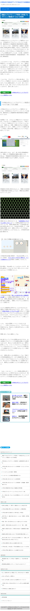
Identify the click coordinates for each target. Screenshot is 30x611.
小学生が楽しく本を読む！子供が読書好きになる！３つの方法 (15, 546)
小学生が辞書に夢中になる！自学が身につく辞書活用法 (14, 509)
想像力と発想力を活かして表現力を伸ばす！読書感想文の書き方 (15, 529)
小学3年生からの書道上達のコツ (9, 588)
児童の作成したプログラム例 (10, 311)
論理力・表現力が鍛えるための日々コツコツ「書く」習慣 (14, 525)
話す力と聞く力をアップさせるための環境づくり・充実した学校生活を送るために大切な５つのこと (15, 538)
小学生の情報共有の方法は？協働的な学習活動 (12, 488)
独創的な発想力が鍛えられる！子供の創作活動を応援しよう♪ (15, 534)
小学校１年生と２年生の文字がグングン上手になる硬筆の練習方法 (15, 584)
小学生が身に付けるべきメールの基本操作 (11, 479)
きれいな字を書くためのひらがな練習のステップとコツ (14, 579)
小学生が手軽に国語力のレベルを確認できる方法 (12, 550)
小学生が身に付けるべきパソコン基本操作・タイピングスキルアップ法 (15, 467)
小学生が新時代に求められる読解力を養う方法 (12, 543)
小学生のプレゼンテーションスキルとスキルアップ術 (13, 491)
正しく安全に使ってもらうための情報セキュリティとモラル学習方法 (15, 496)
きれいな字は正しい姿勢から (8, 576)
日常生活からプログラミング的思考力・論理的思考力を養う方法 (15, 462)
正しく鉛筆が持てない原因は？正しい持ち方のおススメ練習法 (15, 572)
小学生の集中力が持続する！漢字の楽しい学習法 (12, 512)
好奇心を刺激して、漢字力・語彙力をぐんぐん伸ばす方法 (14, 505)
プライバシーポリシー (7, 600)
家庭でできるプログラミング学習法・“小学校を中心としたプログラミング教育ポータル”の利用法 (15, 456)
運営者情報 (4, 597)
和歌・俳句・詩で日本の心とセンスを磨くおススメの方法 (14, 521)
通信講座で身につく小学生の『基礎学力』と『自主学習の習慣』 (15, 559)
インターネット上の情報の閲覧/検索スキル (11, 475)
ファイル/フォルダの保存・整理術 (9, 472)
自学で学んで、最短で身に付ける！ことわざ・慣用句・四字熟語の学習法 (15, 517)
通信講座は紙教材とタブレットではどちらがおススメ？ (14, 564)
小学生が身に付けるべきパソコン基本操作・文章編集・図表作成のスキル (15, 483)
